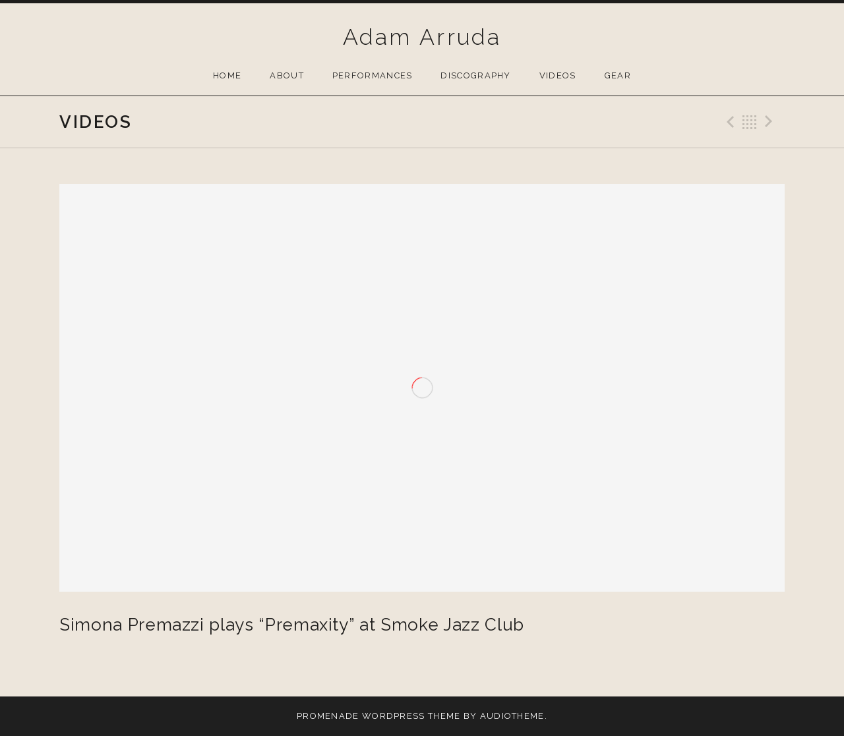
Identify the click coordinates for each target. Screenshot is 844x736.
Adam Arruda (422, 37)
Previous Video (728, 121)
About (287, 75)
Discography (475, 75)
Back (749, 121)
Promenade (328, 716)
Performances (372, 75)
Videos (557, 75)
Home (227, 75)
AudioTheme (512, 716)
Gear (618, 75)
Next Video (770, 121)
